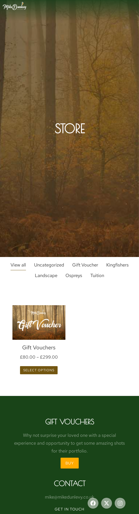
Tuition (97, 275)
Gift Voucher (85, 265)
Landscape (46, 275)
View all (18, 265)
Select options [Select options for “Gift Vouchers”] (38, 370)
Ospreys (73, 275)
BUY (69, 463)
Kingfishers (117, 265)
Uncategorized (49, 265)
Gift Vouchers (38, 347)
